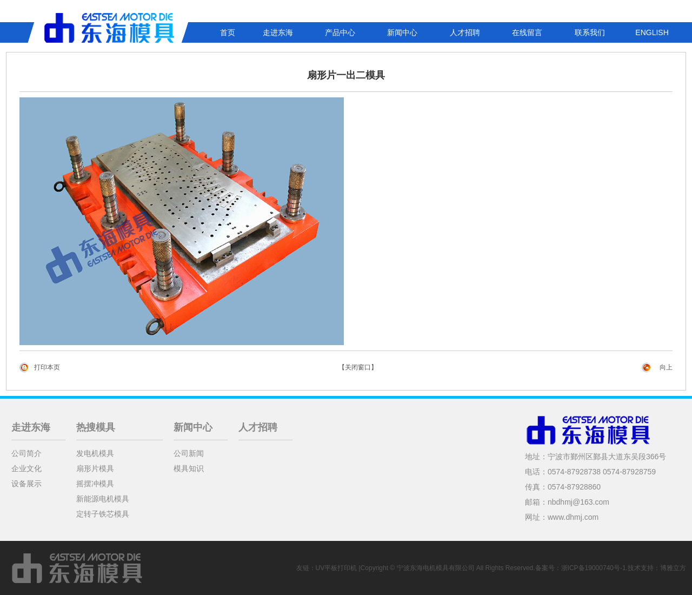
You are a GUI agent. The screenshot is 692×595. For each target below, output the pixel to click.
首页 (227, 32)
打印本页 (47, 367)
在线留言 (527, 32)
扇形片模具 (95, 468)
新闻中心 (402, 32)
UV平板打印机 (336, 568)
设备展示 (26, 483)
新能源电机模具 (102, 498)
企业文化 (26, 468)
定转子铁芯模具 (102, 514)
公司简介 (26, 453)
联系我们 (590, 32)
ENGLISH (651, 32)
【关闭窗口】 (357, 367)
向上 (666, 367)
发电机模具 (95, 453)
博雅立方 (673, 568)
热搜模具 (95, 427)
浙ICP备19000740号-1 (593, 568)
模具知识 (189, 468)
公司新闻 (189, 453)
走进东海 (278, 32)
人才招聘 (465, 32)
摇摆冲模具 (95, 483)
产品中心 (340, 32)
